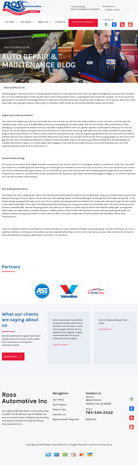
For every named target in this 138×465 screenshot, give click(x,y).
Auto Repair (25, 22)
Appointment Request (82, 22)
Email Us (91, 419)
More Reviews (12, 356)
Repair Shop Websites (55, 444)
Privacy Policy (105, 444)
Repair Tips (43, 22)
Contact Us (60, 22)
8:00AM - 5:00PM (112, 10)
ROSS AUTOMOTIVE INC (17, 47)
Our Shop (9, 22)
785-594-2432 (77, 7)
